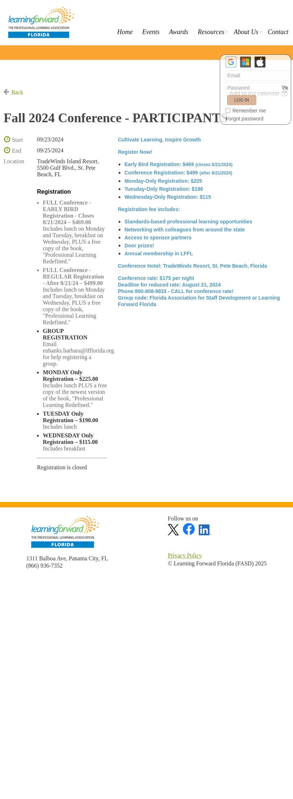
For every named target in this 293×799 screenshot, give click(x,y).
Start (17, 140)
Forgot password (244, 119)
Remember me (249, 111)
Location (14, 161)
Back (17, 92)
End (16, 151)
